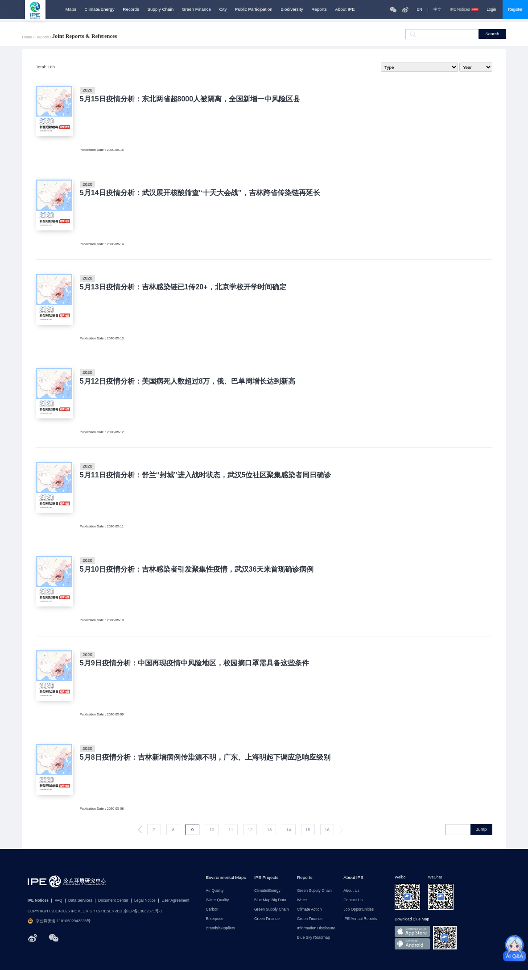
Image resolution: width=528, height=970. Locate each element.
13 (269, 829)
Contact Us (353, 900)
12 (250, 829)
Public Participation (253, 9)
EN (419, 10)
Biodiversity (291, 9)
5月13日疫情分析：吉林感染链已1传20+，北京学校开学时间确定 (183, 286)
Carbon (212, 909)
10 (211, 829)
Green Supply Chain (271, 909)
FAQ (58, 901)
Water (302, 900)
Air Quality (215, 891)
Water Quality (217, 900)
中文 (437, 10)
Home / (28, 37)
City (223, 9)
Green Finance (196, 9)
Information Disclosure (316, 928)
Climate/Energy (99, 9)
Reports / (44, 37)
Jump (481, 829)
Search (492, 33)
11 (230, 829)
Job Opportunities (358, 909)
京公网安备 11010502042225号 (59, 921)
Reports (319, 9)
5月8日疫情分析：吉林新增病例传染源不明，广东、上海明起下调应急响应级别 (205, 757)
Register (515, 9)
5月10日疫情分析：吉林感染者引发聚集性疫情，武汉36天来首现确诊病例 (197, 569)
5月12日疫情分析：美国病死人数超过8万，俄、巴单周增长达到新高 (188, 381)
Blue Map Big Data (270, 900)
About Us (351, 891)
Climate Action (309, 909)
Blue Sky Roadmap (313, 938)
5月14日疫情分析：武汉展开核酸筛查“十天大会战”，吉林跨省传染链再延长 (200, 192)
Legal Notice (145, 901)
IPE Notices (464, 10)
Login (491, 9)
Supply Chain (161, 9)
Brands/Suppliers (220, 928)
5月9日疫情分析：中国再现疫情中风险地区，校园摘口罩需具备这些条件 (194, 662)
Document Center (113, 901)
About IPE (345, 9)
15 (307, 829)
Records (131, 9)
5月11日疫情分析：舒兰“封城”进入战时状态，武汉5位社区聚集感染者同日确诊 (205, 474)
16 (327, 829)
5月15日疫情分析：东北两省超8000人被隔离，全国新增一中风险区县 (190, 98)
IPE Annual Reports (360, 919)
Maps (71, 9)
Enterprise (214, 919)
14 (288, 829)
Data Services (80, 901)
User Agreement (175, 901)
